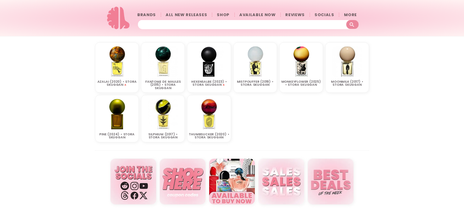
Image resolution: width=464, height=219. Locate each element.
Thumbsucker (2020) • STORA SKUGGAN (209, 136)
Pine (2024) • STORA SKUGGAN (116, 136)
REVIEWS (295, 15)
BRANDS (146, 15)
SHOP (223, 15)
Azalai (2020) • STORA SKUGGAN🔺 (117, 83)
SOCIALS (324, 15)
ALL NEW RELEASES (186, 15)
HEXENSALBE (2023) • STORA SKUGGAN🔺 (209, 83)
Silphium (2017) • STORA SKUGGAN (163, 136)
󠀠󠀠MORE (352, 15)
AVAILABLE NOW (257, 15)
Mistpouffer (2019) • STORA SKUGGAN (255, 83)
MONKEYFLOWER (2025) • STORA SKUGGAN (301, 83)
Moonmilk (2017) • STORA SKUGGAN (347, 83)
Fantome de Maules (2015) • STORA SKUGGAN (163, 84)
